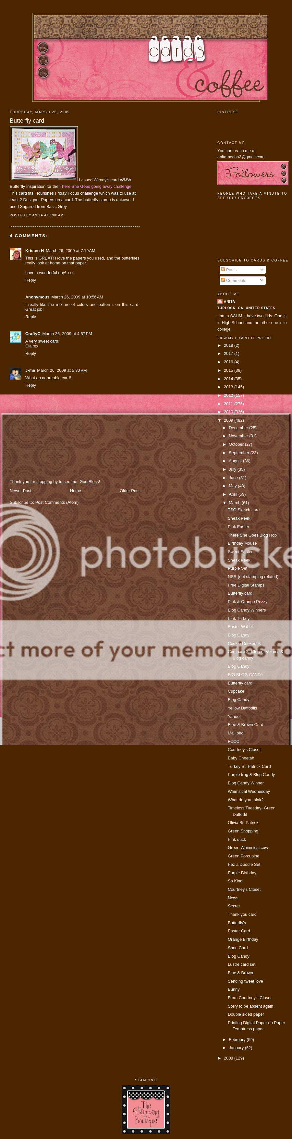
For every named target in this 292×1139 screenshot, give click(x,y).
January (237, 1047)
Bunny (233, 989)
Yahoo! (234, 716)
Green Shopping (243, 831)
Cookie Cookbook (244, 643)
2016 (229, 361)
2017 (229, 353)
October (237, 444)
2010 (229, 411)
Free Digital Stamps (246, 585)
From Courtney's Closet (250, 997)
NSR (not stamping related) (253, 576)
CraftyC (32, 333)
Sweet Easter (240, 551)
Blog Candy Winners (247, 610)
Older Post (130, 490)
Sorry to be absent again (250, 1006)
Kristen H (34, 250)
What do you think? (245, 799)
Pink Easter (238, 526)
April (233, 494)
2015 (229, 370)
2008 (229, 1058)
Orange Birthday (243, 939)
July (233, 469)
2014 (229, 378)
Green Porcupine (243, 856)
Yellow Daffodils (242, 708)
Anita (229, 301)
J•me (30, 370)
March (235, 502)
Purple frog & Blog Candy (251, 774)
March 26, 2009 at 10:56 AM (77, 297)
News (233, 897)
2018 (229, 345)
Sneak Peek (239, 518)
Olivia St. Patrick (243, 822)
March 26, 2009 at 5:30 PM (62, 370)
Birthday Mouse (242, 543)
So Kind (235, 880)
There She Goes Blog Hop (252, 535)
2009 (229, 420)
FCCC (233, 741)
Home (75, 490)
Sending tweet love (245, 981)
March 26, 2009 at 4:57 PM (67, 333)
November (239, 435)
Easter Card (239, 930)
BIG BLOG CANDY (245, 674)
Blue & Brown (240, 972)
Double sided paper (246, 1014)
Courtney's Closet (244, 749)
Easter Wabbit (241, 626)
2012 (229, 395)
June (234, 477)
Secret (234, 905)
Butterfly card (27, 120)
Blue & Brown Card (245, 724)
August (236, 460)
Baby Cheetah (241, 758)
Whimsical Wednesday (249, 791)
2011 (229, 403)
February (238, 1039)
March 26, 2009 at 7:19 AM (70, 250)
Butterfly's (237, 922)
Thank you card (242, 914)
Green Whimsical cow (248, 847)
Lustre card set (241, 964)
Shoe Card (238, 947)
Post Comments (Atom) (57, 502)
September (239, 452)
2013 (229, 386)
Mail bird (236, 733)
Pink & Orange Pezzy (247, 601)
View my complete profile (245, 338)
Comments (233, 280)
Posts (229, 269)
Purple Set (237, 568)
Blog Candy (238, 635)
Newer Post (20, 490)
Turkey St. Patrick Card (249, 766)
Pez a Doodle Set (244, 864)
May (233, 485)
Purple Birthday (242, 872)
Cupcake (236, 691)
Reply (30, 280)
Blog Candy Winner (246, 783)
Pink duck (237, 839)
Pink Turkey (238, 618)
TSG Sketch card (244, 509)
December (239, 427)
